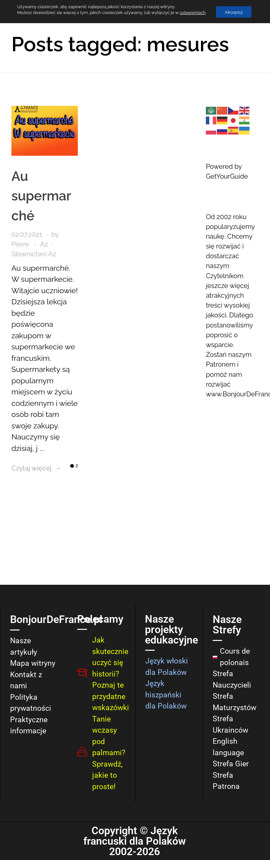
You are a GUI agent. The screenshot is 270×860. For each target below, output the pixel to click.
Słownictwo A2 (33, 241)
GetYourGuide (227, 176)
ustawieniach (191, 12)
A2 (44, 231)
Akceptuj (233, 12)
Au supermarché (35, 183)
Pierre (21, 231)
